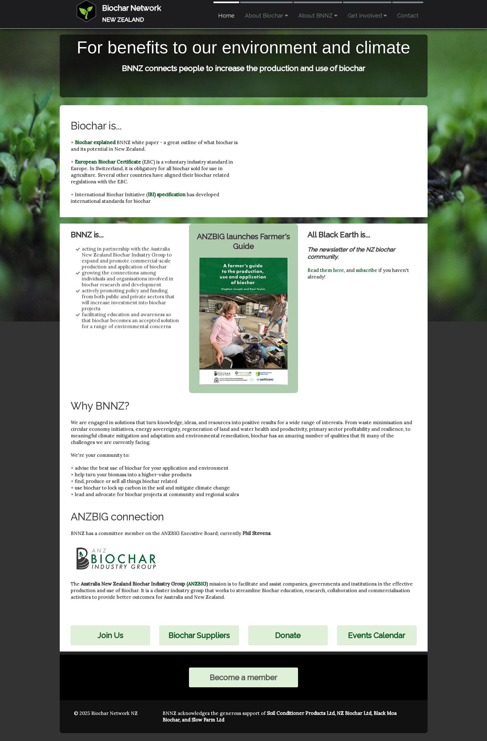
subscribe (366, 270)
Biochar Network (131, 8)
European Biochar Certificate (108, 162)
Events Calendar (376, 635)
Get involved (367, 15)
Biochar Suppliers (199, 635)
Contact (407, 15)
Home (226, 15)
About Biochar (266, 15)
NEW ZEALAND (123, 19)
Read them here (325, 270)
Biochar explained (95, 142)
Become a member (243, 677)
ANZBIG (197, 584)
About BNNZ (317, 15)
